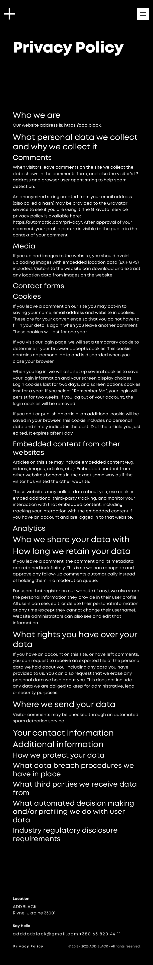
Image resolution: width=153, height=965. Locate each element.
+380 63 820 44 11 (100, 936)
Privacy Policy (28, 947)
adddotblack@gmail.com (45, 936)
